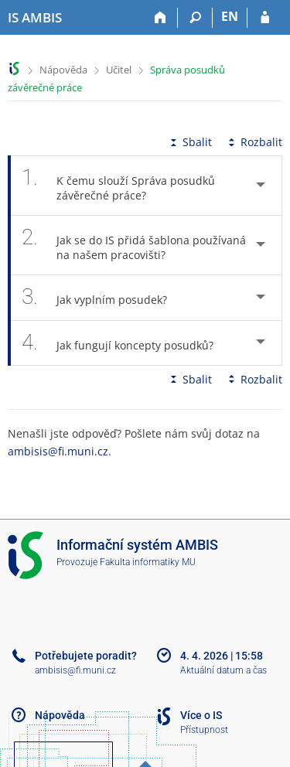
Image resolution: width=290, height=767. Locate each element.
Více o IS (201, 715)
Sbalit (189, 142)
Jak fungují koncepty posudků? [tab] (126, 342)
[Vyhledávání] (195, 18)
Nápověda (63, 70)
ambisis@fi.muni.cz (58, 451)
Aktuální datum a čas (223, 670)
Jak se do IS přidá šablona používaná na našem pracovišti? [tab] (134, 245)
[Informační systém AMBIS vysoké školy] (35, 18)
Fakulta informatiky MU (148, 562)
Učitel (118, 70)
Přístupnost (204, 729)
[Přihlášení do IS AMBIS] (264, 18)
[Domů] (160, 18)
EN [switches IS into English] (229, 16)
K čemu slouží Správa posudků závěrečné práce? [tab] (118, 185)
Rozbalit (253, 142)
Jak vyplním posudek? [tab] (103, 297)
